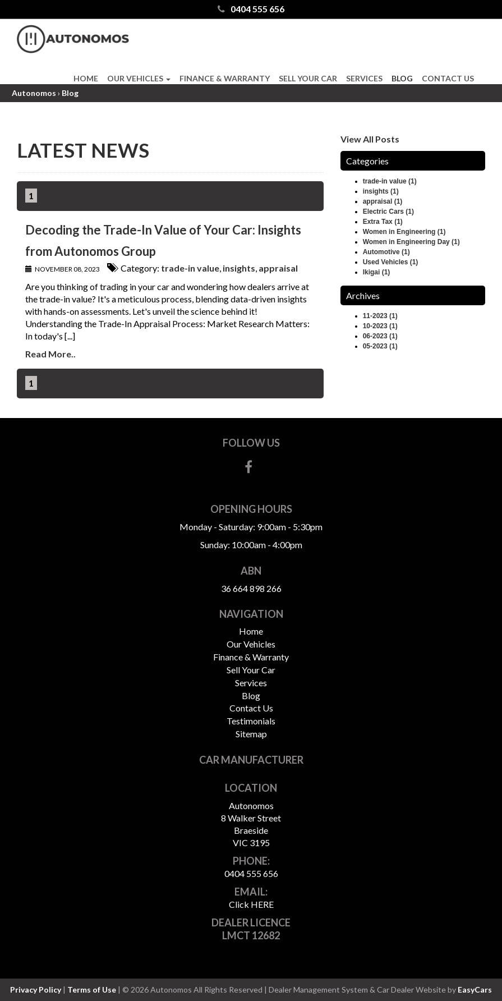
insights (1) (381, 191)
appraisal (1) (383, 201)
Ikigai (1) (376, 272)
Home (85, 78)
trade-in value (190, 268)
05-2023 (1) (380, 346)
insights (239, 268)
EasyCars (475, 989)
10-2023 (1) (380, 326)
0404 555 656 (251, 8)
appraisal (278, 268)
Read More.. (50, 353)
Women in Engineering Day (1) (411, 242)
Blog (402, 78)
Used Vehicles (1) (390, 262)
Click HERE (251, 904)
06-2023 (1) (380, 336)
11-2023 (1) (380, 316)
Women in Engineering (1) (404, 232)
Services (364, 78)
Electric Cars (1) (388, 211)
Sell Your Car (308, 78)
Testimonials (251, 720)
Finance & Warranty (224, 78)
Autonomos (34, 93)
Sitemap (251, 733)
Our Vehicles (139, 78)
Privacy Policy (36, 989)
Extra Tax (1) (383, 222)
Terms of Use (92, 989)
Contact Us (448, 78)
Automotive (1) (386, 252)
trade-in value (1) (390, 181)
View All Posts (369, 139)
